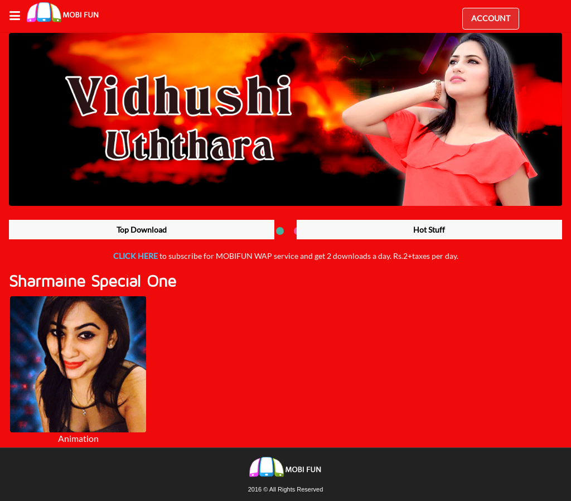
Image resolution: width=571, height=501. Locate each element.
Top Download (142, 229)
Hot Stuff (429, 229)
